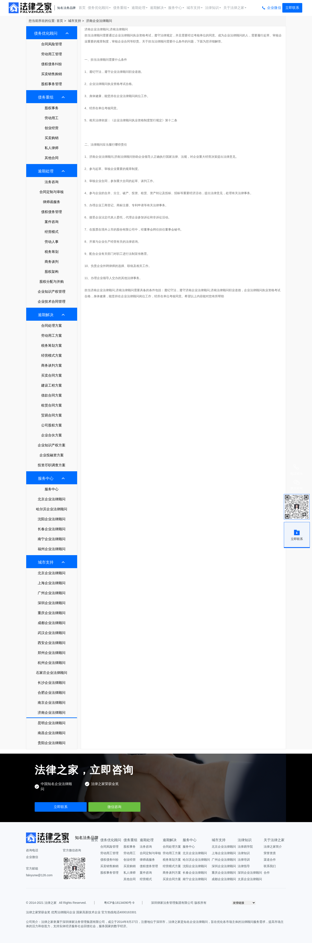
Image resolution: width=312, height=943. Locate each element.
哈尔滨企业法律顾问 (51, 509)
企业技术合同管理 (51, 301)
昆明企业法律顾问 (51, 723)
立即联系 (292, 8)
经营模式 (51, 232)
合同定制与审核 (51, 192)
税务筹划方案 (51, 345)
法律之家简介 (273, 846)
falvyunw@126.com (39, 875)
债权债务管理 (51, 212)
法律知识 (213, 8)
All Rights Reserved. (71, 902)
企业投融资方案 (51, 455)
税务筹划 (51, 252)
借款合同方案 (51, 395)
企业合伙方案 (51, 435)
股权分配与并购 (51, 281)
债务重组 (121, 8)
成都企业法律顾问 (51, 623)
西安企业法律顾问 (51, 643)
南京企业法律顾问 (51, 702)
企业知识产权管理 (51, 291)
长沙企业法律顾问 (51, 682)
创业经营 (51, 128)
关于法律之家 (234, 8)
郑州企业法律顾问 (51, 653)
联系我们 (270, 866)
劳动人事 (51, 242)
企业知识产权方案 (51, 445)
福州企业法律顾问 (51, 549)
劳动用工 (51, 118)
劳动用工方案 (51, 335)
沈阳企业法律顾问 (51, 519)
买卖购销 (51, 138)
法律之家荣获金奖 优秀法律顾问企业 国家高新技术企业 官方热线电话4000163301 (81, 912)
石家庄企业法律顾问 (51, 673)
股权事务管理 (51, 84)
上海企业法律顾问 (51, 583)
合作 (267, 872)
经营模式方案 (51, 355)
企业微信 (274, 8)
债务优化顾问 (99, 8)
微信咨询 (114, 807)
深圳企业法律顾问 (51, 603)
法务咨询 (51, 182)
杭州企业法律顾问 (51, 663)
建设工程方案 (51, 385)
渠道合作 (270, 859)
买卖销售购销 (51, 74)
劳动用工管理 (51, 54)
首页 (82, 8)
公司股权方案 (51, 425)
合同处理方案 (51, 325)
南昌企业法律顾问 (51, 733)
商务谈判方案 (51, 365)
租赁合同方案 (51, 405)
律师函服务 (51, 202)
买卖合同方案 (51, 375)
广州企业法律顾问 (51, 593)
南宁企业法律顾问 (51, 539)
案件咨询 (51, 222)
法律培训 (244, 859)
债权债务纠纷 (51, 64)
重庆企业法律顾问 (51, 613)
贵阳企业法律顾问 (51, 743)
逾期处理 (140, 8)
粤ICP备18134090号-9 (119, 902)
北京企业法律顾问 (51, 499)
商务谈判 (51, 261)
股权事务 (51, 108)
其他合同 (51, 158)
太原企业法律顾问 (250, 879)
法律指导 (244, 866)
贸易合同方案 (51, 415)
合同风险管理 (51, 44)
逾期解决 (158, 8)
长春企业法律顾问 (51, 529)
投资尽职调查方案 (51, 465)
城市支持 (195, 8)
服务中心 (176, 8)
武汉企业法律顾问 (51, 633)
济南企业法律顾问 (99, 21)
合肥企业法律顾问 (51, 692)
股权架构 (51, 271)
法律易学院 (245, 846)
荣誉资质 (270, 853)
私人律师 (51, 148)
